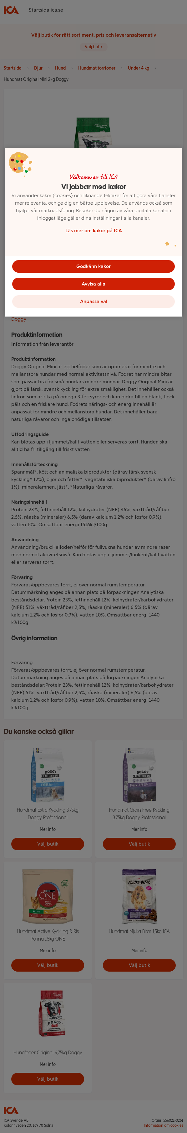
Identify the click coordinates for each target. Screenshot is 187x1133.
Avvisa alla (93, 284)
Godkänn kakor (93, 266)
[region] (93, 232)
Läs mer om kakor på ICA (93, 230)
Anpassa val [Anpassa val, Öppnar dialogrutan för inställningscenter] (93, 301)
